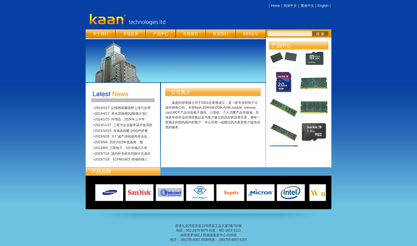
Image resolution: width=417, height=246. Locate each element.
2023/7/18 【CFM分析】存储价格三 (121, 159)
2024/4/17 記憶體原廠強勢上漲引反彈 (123, 108)
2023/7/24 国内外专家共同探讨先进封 (123, 154)
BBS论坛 (250, 34)
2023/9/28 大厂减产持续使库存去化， (123, 136)
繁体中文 (307, 6)
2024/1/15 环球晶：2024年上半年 (120, 119)
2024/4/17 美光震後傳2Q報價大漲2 (121, 114)
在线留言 (190, 34)
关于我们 (100, 34)
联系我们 (220, 34)
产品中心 (160, 34)
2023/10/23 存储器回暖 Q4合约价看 (121, 131)
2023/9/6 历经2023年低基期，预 (119, 142)
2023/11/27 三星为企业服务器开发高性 (123, 125)
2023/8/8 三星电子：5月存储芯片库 (121, 148)
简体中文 (290, 6)
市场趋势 (130, 34)
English (323, 6)
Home (275, 6)
